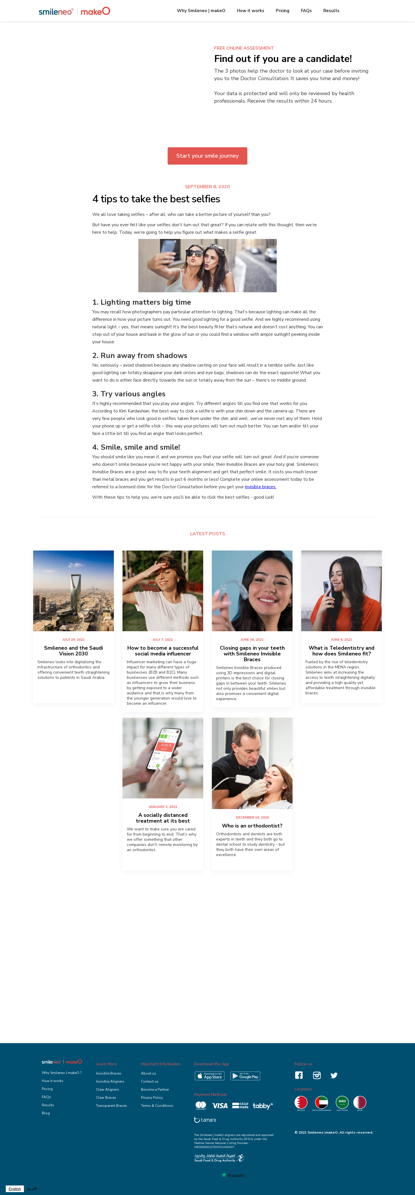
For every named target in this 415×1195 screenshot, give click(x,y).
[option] (32, 1188)
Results (331, 11)
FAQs (306, 11)
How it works (250, 11)
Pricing (282, 11)
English (15, 1189)
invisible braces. (260, 487)
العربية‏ (32, 1188)
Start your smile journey (207, 156)
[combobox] (15, 1188)
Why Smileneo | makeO (201, 11)
